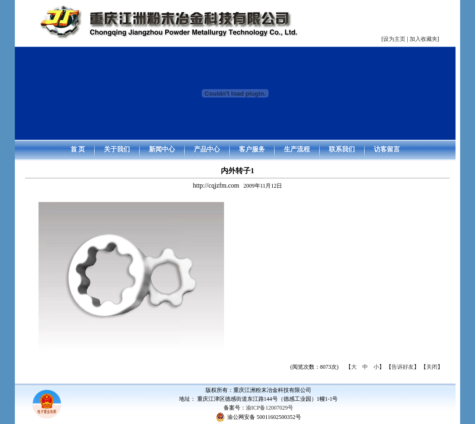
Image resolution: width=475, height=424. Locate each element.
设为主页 (394, 39)
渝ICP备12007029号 (270, 407)
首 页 (78, 149)
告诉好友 (403, 367)
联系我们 (342, 149)
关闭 (431, 367)
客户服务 (252, 149)
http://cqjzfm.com (216, 185)
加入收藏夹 (423, 39)
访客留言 (387, 149)
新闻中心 (162, 149)
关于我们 (117, 149)
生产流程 (297, 149)
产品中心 (207, 149)
